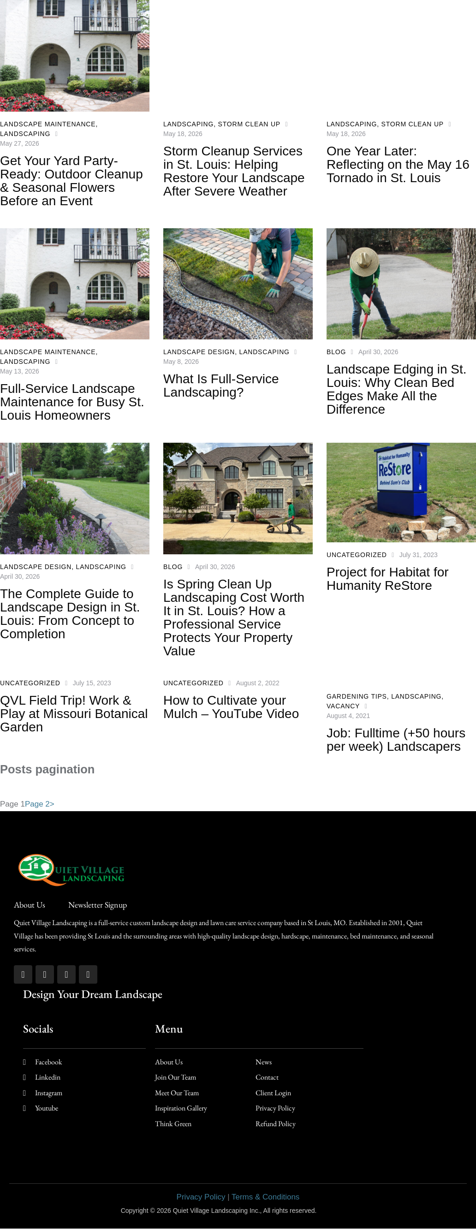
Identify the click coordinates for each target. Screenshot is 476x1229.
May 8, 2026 (181, 361)
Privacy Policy (201, 1197)
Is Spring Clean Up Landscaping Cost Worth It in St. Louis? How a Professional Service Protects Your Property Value (233, 617)
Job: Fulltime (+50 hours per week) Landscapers (396, 739)
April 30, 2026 (378, 352)
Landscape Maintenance (47, 124)
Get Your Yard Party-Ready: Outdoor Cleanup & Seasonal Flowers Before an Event (71, 181)
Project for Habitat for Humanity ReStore (388, 578)
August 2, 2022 (258, 683)
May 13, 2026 (19, 371)
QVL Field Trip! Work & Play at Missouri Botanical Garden (74, 714)
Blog (336, 352)
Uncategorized (357, 554)
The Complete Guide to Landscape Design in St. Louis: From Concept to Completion (70, 614)
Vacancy (343, 706)
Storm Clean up (249, 124)
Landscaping (25, 133)
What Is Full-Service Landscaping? (221, 385)
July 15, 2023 (92, 683)
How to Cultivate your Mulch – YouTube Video (231, 707)
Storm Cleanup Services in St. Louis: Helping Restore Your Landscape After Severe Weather (234, 171)
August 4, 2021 (348, 715)
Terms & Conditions (265, 1197)
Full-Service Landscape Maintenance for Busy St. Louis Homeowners (72, 402)
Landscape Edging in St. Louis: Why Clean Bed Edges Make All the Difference (397, 389)
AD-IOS (336, 1210)
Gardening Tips (357, 696)
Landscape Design (199, 352)
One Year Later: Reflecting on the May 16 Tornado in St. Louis (398, 164)
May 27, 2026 (19, 143)
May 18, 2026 (182, 133)
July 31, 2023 (418, 554)
